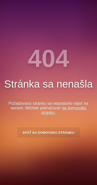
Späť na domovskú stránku (48, 133)
